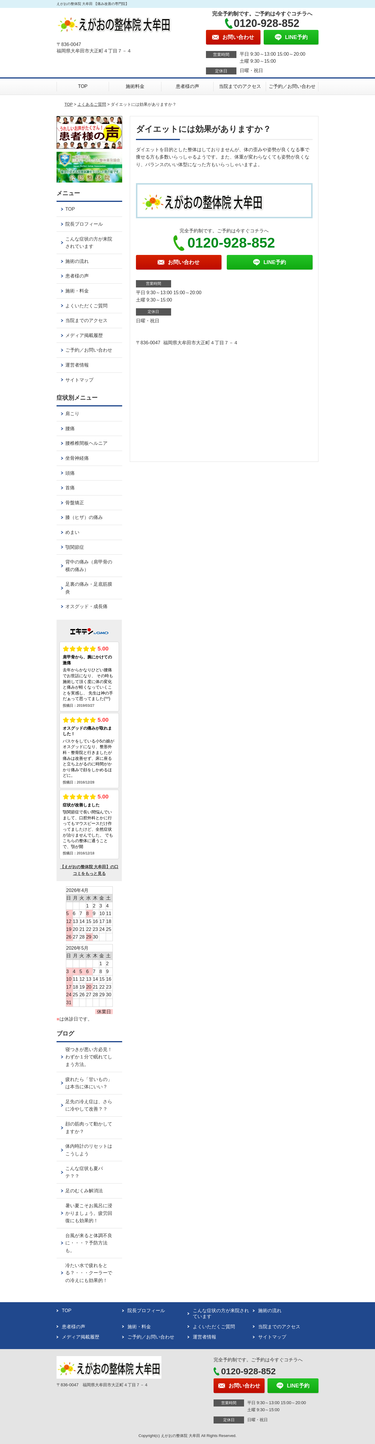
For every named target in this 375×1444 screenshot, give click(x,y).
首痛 (70, 487)
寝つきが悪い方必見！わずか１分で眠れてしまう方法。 (88, 1057)
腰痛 (70, 428)
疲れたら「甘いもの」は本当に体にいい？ (88, 1083)
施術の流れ (77, 261)
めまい (72, 532)
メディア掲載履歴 (84, 335)
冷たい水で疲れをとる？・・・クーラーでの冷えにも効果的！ (88, 1273)
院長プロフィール (84, 224)
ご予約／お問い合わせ (292, 86)
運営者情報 (77, 364)
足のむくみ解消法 (84, 1190)
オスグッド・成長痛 (86, 606)
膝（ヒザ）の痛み (84, 517)
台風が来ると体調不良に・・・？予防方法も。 (88, 1243)
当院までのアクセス (240, 86)
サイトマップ (79, 379)
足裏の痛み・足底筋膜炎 (88, 588)
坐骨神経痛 (77, 458)
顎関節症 (74, 547)
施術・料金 (77, 290)
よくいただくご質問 (86, 305)
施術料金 (135, 86)
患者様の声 (187, 86)
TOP (83, 86)
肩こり (72, 413)
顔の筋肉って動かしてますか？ (88, 1127)
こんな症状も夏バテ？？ (84, 1172)
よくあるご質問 (91, 104)
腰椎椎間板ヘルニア (86, 443)
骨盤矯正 (74, 502)
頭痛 (70, 473)
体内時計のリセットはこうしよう (88, 1150)
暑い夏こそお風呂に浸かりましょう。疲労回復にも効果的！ (88, 1213)
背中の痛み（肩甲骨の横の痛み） (88, 565)
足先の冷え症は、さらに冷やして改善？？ (88, 1105)
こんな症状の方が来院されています (88, 242)
